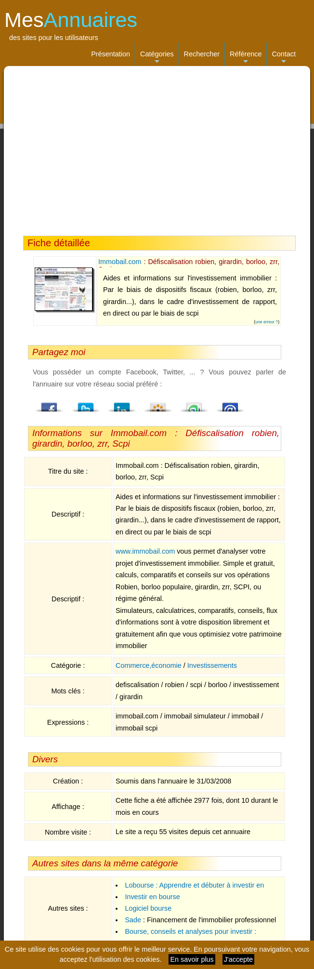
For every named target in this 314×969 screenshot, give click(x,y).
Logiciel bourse (148, 908)
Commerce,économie (149, 665)
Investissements (212, 665)
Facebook (49, 404)
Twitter (86, 404)
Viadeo (158, 404)
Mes (70, 19)
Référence (246, 58)
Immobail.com (120, 261)
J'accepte (238, 959)
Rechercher (202, 54)
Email (230, 404)
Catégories (157, 58)
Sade (133, 920)
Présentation (110, 54)
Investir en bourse (152, 897)
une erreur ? (266, 321)
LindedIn (122, 404)
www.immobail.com (145, 551)
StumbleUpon (194, 404)
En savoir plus (191, 959)
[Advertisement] (157, 150)
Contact (284, 58)
